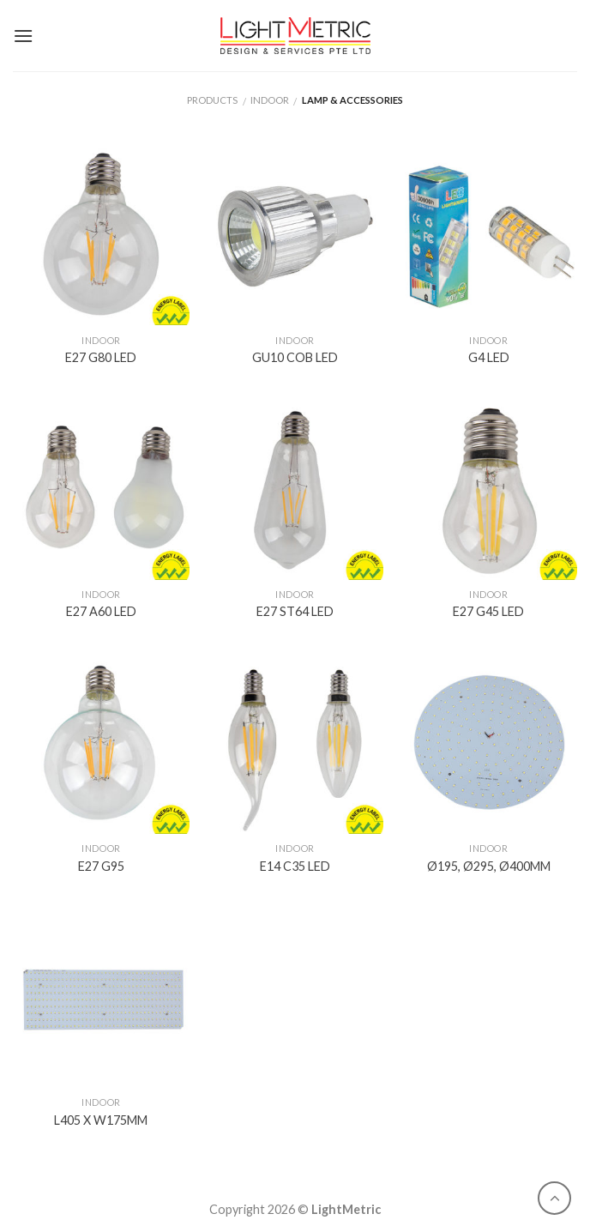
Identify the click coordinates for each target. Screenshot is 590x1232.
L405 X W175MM (101, 1120)
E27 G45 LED (488, 611)
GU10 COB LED (295, 357)
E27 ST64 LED (295, 611)
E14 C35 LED (295, 866)
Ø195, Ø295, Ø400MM (489, 866)
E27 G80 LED (100, 357)
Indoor (269, 100)
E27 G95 (101, 866)
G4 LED (488, 357)
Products (212, 100)
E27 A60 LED (101, 611)
